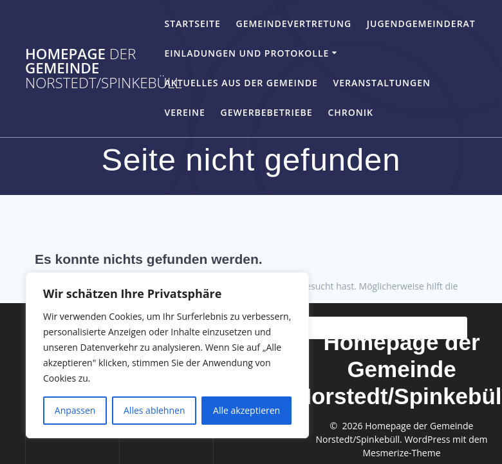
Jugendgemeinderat (421, 23)
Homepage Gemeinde (103, 68)
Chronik (350, 112)
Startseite (192, 23)
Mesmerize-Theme (401, 453)
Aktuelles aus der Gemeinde (240, 83)
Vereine (184, 112)
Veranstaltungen (382, 83)
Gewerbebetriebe (267, 112)
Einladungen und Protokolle (246, 53)
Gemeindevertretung (293, 23)
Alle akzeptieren (246, 410)
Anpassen (75, 410)
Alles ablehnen (154, 410)
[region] (167, 355)
